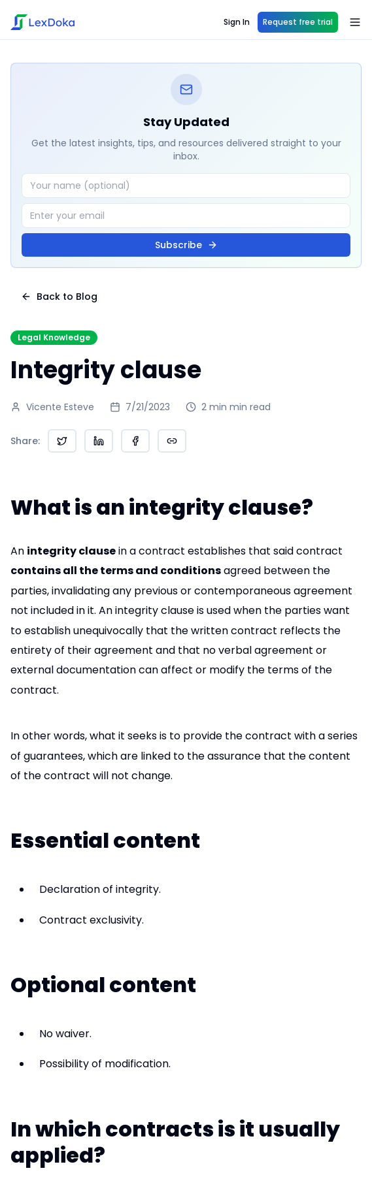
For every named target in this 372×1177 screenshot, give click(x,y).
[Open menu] (355, 22)
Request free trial (298, 21)
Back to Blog (59, 296)
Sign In (237, 21)
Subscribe (186, 244)
